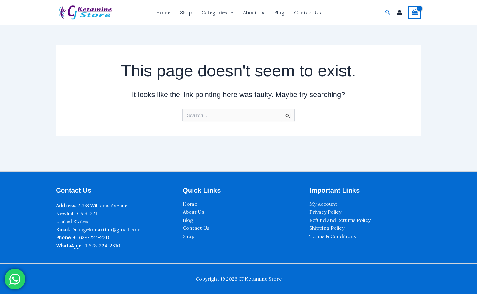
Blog (279, 12)
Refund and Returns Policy (340, 220)
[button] (388, 12)
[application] (230, 12)
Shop (186, 12)
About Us (253, 12)
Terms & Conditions (332, 236)
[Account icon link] (399, 12)
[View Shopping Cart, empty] (414, 12)
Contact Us (307, 12)
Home (163, 12)
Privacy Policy (325, 212)
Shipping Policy (326, 228)
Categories (217, 12)
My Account (323, 204)
